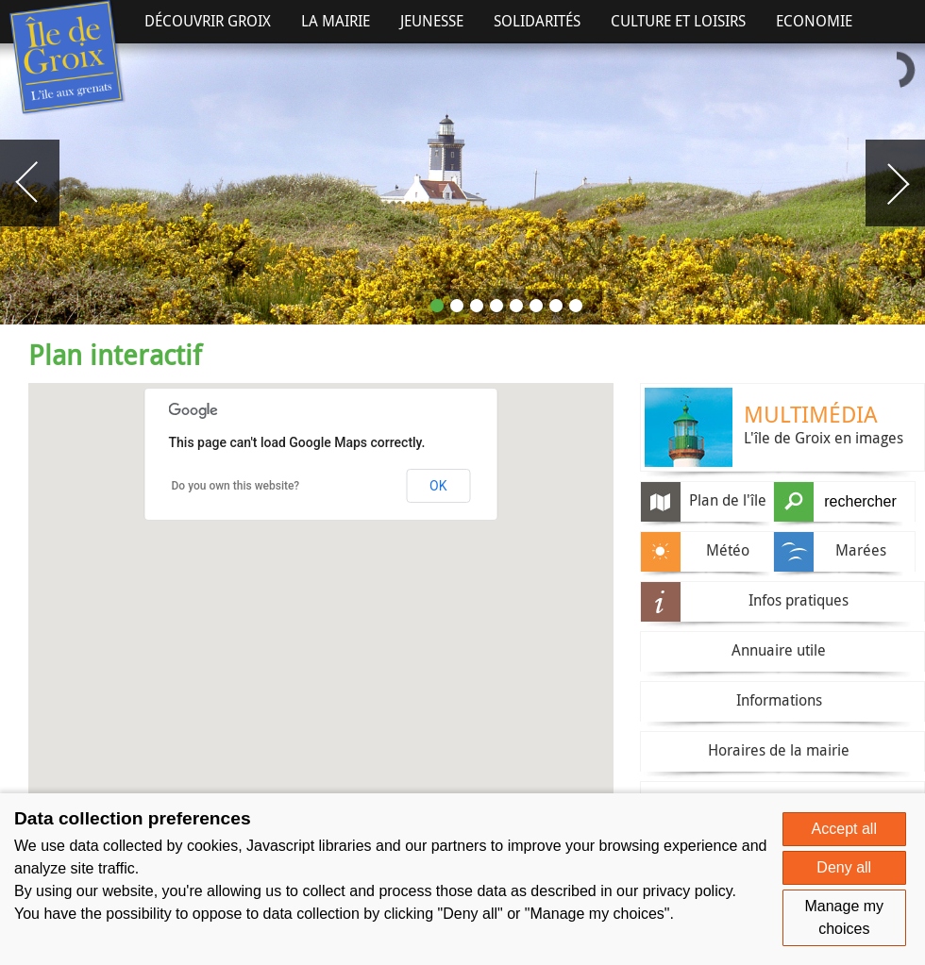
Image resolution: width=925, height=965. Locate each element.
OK (437, 485)
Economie (814, 20)
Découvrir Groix (207, 20)
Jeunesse (431, 20)
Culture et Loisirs (678, 20)
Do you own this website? (236, 485)
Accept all (844, 829)
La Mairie (335, 20)
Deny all (843, 867)
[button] (543, 729)
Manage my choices (843, 917)
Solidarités (537, 20)
